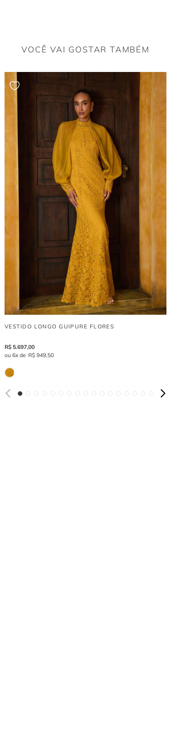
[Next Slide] (162, 393)
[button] (20, 393)
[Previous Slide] (9, 393)
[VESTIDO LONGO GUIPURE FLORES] (85, 225)
